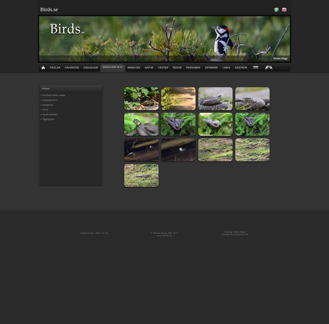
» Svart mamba (49, 114)
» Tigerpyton (47, 119)
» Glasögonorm (49, 100)
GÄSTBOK (241, 67)
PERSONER (193, 67)
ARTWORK (211, 67)
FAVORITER (72, 67)
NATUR (149, 67)
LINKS (226, 67)
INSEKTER (133, 67)
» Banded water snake (52, 95)
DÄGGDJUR (91, 67)
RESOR (177, 67)
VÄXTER (163, 67)
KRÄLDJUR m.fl (113, 67)
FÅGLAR (55, 67)
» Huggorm (46, 104)
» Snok (44, 109)
